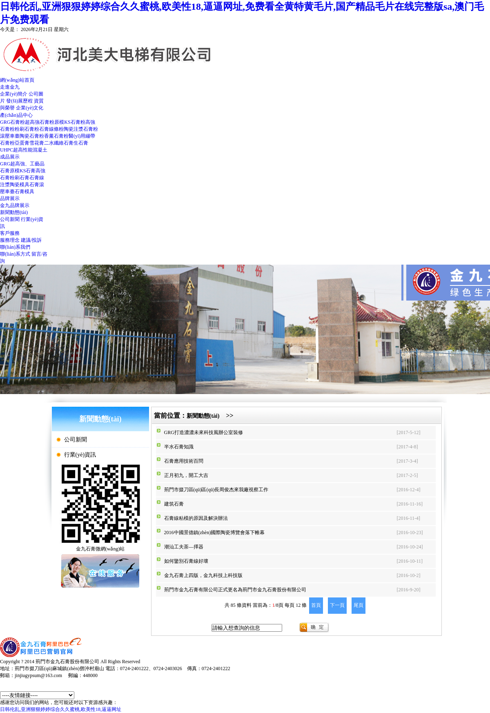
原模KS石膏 (23, 171)
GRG (5, 164)
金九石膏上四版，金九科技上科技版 (203, 575)
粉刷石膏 (19, 177)
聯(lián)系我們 (15, 247)
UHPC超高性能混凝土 (23, 150)
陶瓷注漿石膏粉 (81, 129)
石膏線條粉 (51, 129)
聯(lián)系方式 (15, 254)
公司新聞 (10, 219)
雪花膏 (36, 143)
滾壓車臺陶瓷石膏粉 (22, 136)
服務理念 (10, 240)
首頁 (316, 605)
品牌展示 (10, 198)
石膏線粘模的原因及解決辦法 (196, 518)
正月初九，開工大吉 (186, 475)
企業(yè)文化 (29, 108)
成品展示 (10, 157)
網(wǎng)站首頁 (17, 80)
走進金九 (10, 87)
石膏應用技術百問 (183, 461)
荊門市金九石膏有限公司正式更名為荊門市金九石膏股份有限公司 (235, 590)
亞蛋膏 (22, 143)
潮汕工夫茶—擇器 (183, 547)
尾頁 (358, 605)
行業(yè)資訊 (80, 455)
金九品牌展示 (14, 205)
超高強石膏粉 (39, 122)
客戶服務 (10, 233)
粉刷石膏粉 (27, 129)
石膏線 (36, 177)
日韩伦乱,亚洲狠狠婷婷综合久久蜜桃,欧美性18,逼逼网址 (60, 709)
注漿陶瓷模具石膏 (19, 184)
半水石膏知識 (179, 447)
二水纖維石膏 (59, 143)
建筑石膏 (174, 504)
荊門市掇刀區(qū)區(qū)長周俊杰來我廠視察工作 (216, 489)
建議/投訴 (31, 240)
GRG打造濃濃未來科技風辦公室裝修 (203, 432)
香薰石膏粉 (56, 136)
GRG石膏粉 (12, 122)
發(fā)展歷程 (19, 101)
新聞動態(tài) (14, 212)
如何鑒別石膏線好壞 (186, 561)
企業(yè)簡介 (13, 94)
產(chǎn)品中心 (16, 115)
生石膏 (81, 143)
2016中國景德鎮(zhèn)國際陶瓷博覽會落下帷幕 (214, 532)
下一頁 (337, 605)
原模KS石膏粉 (69, 122)
